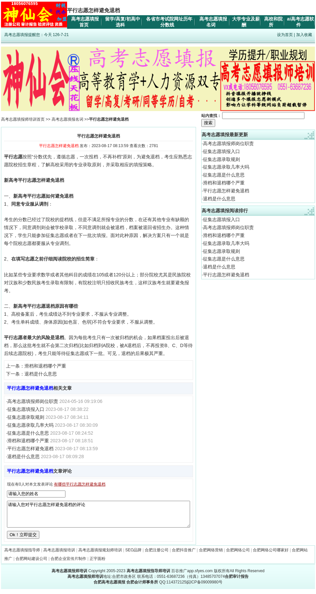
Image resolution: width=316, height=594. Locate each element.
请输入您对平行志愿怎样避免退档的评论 (98, 517)
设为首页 (285, 34)
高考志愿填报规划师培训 (100, 555)
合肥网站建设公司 (31, 563)
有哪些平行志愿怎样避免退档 (79, 484)
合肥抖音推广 (184, 555)
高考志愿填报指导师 (22, 555)
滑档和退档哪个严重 (45, 366)
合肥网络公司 (238, 555)
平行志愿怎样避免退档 (30, 448)
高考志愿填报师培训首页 (23, 119)
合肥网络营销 (211, 555)
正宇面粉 (97, 563)
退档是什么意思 (40, 373)
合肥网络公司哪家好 (271, 555)
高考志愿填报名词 (67, 119)
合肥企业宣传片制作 (68, 563)
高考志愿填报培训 (59, 555)
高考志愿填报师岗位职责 (32, 401)
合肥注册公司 (157, 555)
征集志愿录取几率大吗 (30, 425)
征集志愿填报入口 (25, 409)
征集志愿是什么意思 (28, 433)
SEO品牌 (133, 555)
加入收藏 (304, 34)
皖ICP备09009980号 (204, 587)
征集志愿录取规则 (25, 417)
